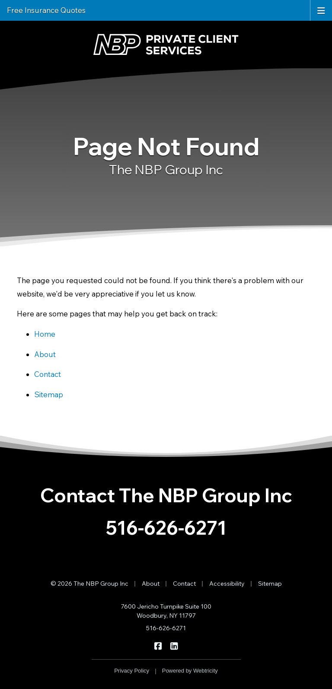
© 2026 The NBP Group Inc (89, 583)
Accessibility (227, 583)
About (45, 354)
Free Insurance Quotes (46, 10)
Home (44, 333)
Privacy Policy (131, 670)
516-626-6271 (166, 527)
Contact (47, 374)
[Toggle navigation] (321, 10)
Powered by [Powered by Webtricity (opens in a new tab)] (190, 670)
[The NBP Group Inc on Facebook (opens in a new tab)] (158, 645)
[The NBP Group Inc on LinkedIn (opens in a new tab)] (174, 645)
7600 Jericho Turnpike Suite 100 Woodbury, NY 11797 (166, 611)
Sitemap (48, 394)
